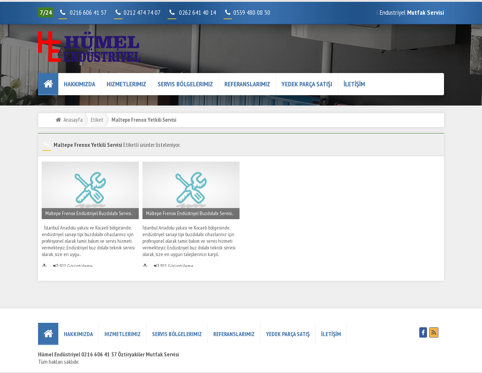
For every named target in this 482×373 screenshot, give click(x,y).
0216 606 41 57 (87, 12)
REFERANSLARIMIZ (247, 84)
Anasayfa (73, 119)
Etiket (97, 119)
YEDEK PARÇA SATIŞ (288, 334)
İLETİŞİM (354, 84)
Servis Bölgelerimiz (185, 84)
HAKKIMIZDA (79, 84)
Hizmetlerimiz (126, 84)
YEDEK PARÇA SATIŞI (307, 84)
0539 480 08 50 (247, 12)
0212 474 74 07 (138, 12)
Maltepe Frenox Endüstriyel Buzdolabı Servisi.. (88, 213)
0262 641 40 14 (200, 12)
